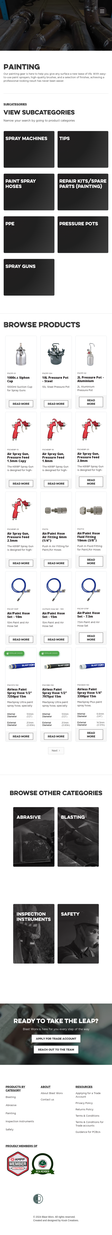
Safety (9, 1129)
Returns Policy (84, 1109)
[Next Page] (56, 750)
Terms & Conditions (87, 1116)
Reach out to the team (56, 1049)
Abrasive (11, 1105)
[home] (25, 5)
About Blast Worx (52, 1093)
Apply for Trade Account (56, 1038)
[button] (101, 11)
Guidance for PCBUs (88, 1132)
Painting (11, 1113)
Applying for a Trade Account (88, 1095)
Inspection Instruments (20, 1121)
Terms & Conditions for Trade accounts (90, 1124)
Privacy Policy (84, 1103)
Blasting (11, 1097)
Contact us (47, 1099)
